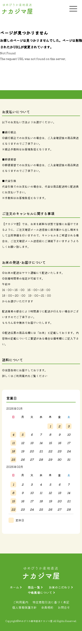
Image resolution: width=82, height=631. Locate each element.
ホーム (14, 587)
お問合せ (64, 607)
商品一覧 (34, 587)
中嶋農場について (40, 592)
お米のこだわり (59, 587)
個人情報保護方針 (24, 607)
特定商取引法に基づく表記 (51, 602)
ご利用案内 (20, 376)
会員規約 (47, 607)
